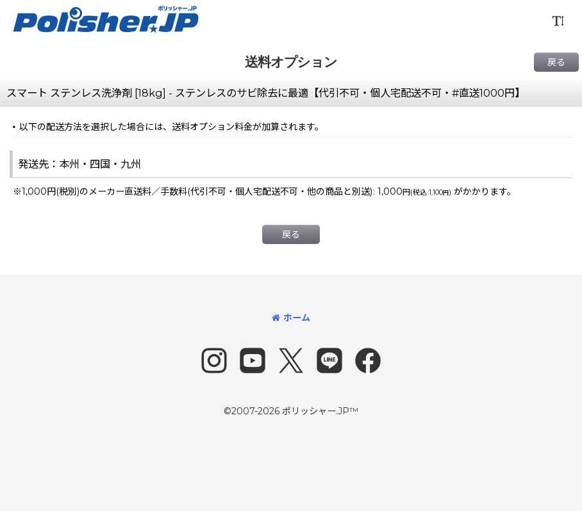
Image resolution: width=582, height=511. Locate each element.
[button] (557, 21)
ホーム (291, 317)
